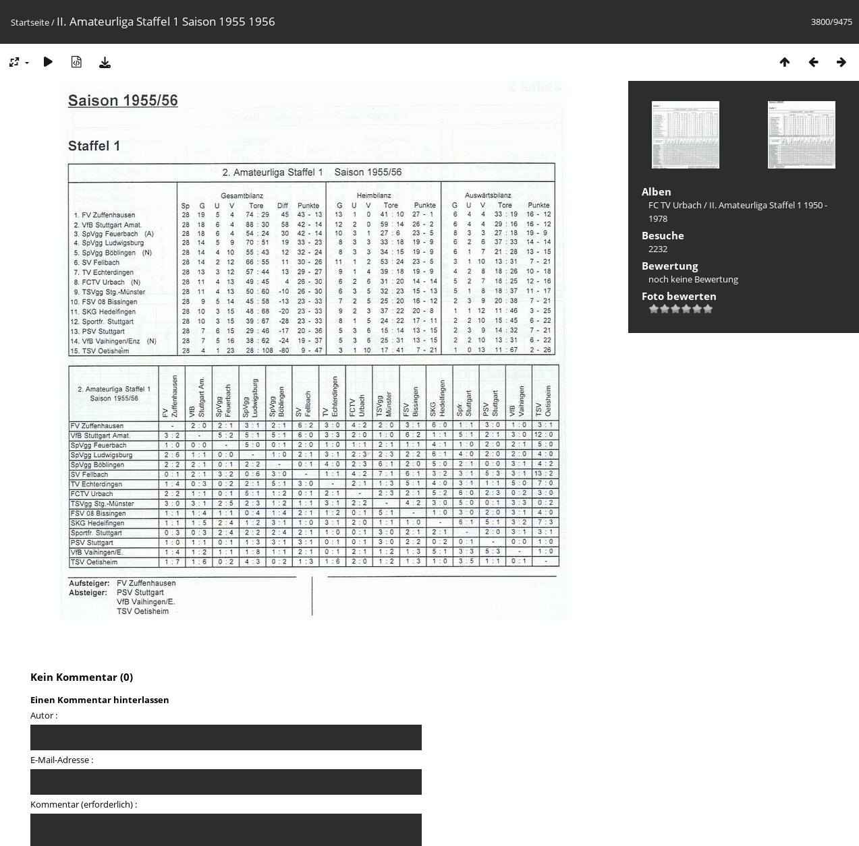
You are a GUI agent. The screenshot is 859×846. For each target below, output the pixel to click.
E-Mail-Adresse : (61, 760)
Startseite (30, 22)
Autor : (43, 715)
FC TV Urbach (675, 205)
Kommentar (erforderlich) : (83, 804)
